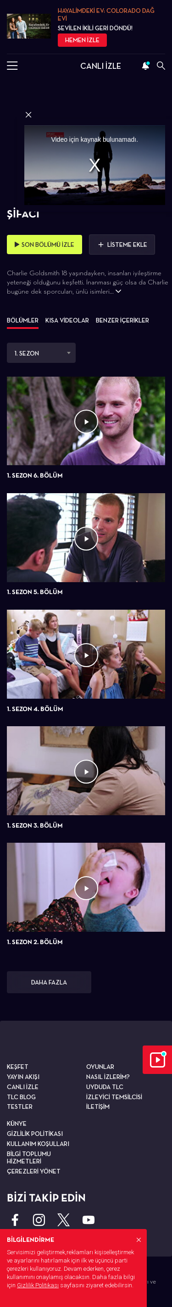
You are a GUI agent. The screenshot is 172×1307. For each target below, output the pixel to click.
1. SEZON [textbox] (27, 353)
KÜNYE (17, 1123)
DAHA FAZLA (49, 982)
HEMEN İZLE (82, 40)
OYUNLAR (100, 1066)
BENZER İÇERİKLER (122, 320)
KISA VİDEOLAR (67, 320)
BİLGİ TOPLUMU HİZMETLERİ (29, 1157)
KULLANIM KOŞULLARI (38, 1143)
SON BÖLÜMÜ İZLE (44, 244)
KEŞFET (17, 1066)
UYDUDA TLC (104, 1086)
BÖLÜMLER (23, 320)
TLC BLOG (21, 1097)
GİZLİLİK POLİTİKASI (35, 1133)
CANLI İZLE (100, 66)
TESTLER (20, 1106)
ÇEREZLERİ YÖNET (34, 1171)
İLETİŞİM (98, 1106)
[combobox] (41, 353)
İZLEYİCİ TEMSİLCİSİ (114, 1097)
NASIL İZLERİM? (108, 1076)
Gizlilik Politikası (38, 1285)
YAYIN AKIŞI (23, 1076)
